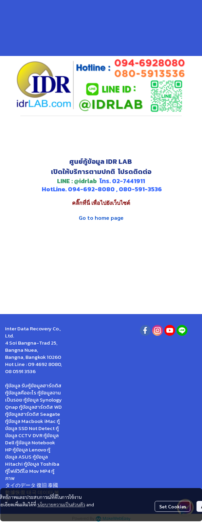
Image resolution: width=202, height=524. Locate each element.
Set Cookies (172, 506)
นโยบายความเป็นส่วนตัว (61, 504)
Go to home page (101, 217)
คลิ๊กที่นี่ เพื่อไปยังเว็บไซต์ (101, 203)
